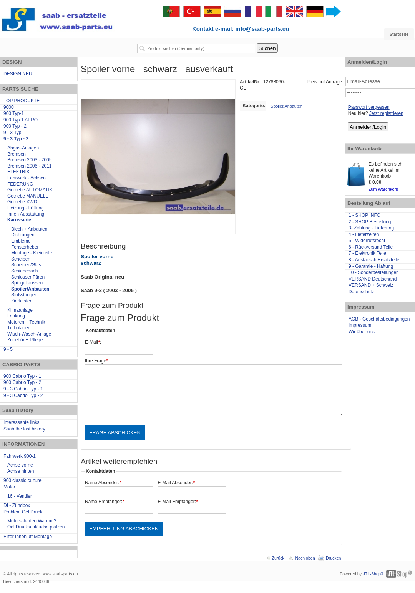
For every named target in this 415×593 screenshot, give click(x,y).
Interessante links (21, 422)
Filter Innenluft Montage (27, 536)
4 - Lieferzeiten (364, 234)
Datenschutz (361, 291)
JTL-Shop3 (373, 573)
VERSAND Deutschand (373, 279)
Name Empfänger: (104, 501)
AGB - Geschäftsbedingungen (379, 319)
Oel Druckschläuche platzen (36, 527)
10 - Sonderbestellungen (374, 272)
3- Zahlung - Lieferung (371, 228)
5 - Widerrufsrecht (367, 240)
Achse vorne (20, 465)
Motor (9, 487)
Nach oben (305, 558)
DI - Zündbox (16, 505)
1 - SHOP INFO (364, 215)
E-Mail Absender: (176, 482)
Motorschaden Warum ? (31, 520)
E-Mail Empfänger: (178, 501)
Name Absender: (103, 482)
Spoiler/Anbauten (286, 106)
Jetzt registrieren (386, 113)
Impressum (360, 325)
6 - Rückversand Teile (371, 247)
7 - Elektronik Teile (367, 253)
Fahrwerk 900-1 (19, 456)
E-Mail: (93, 342)
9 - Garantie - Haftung (371, 266)
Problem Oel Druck (22, 512)
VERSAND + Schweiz (371, 285)
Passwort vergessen (369, 107)
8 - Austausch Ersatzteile (374, 259)
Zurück (278, 558)
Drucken (333, 558)
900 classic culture (22, 480)
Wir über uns (362, 331)
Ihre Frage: (97, 361)
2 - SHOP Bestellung (370, 221)
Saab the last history (24, 429)
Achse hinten (20, 471)
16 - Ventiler (19, 496)
